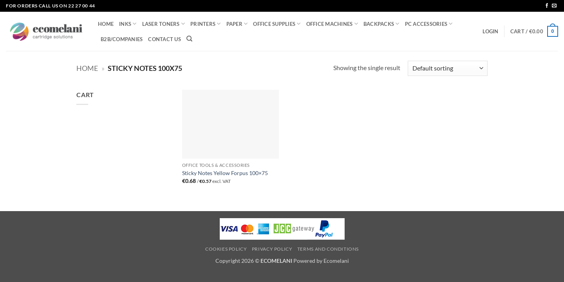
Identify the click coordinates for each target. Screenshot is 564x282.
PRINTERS (205, 23)
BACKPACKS (381, 23)
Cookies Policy (226, 249)
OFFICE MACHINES (332, 23)
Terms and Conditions (328, 249)
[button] (490, 31)
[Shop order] (448, 68)
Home (87, 68)
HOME (106, 24)
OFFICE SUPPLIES (276, 23)
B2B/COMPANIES (122, 39)
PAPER (237, 23)
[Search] (189, 38)
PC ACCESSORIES (429, 23)
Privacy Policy (272, 249)
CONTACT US (164, 39)
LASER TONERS (163, 23)
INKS (127, 23)
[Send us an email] (554, 6)
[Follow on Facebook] (546, 6)
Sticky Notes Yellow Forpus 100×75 (225, 173)
